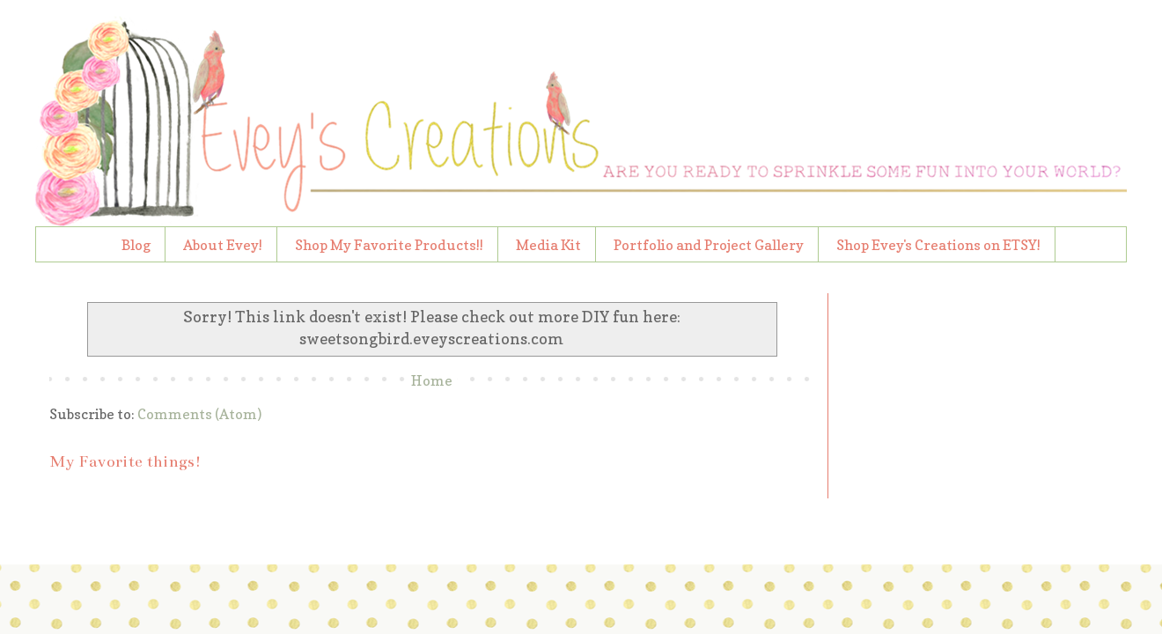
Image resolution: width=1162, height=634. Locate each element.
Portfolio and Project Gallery (709, 245)
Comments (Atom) (199, 414)
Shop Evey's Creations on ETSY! (938, 245)
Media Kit (548, 245)
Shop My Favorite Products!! (389, 245)
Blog (136, 245)
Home (431, 380)
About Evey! (222, 245)
